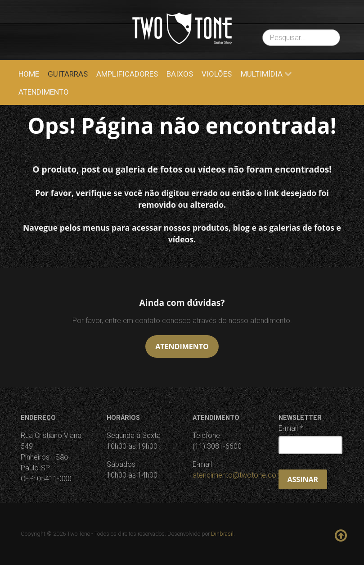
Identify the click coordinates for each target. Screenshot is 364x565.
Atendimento (181, 346)
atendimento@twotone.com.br (242, 475)
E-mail (291, 428)
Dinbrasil (222, 533)
